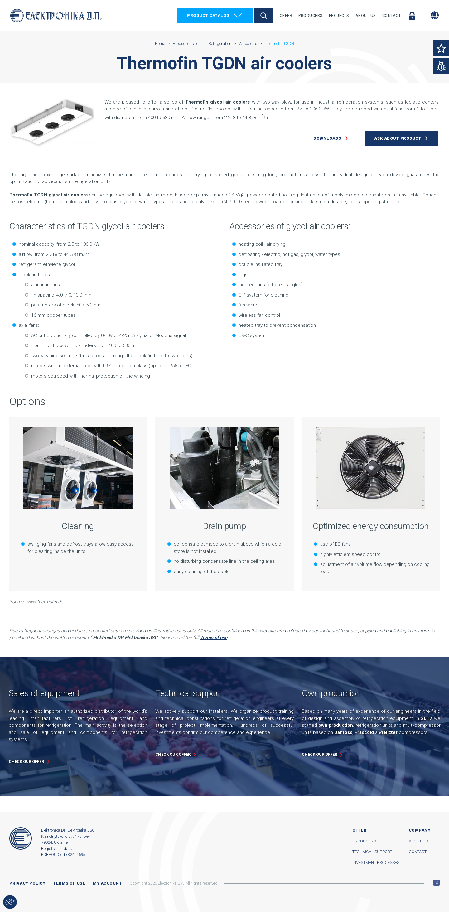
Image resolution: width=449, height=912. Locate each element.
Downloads (327, 138)
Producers (310, 15)
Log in (412, 16)
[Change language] (435, 15)
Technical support (372, 851)
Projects (339, 15)
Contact (391, 15)
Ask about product (398, 138)
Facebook (436, 883)
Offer (286, 15)
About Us (365, 15)
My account (107, 883)
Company (420, 830)
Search (263, 15)
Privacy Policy (27, 883)
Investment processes (375, 862)
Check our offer (26, 761)
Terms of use (69, 883)
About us (418, 841)
